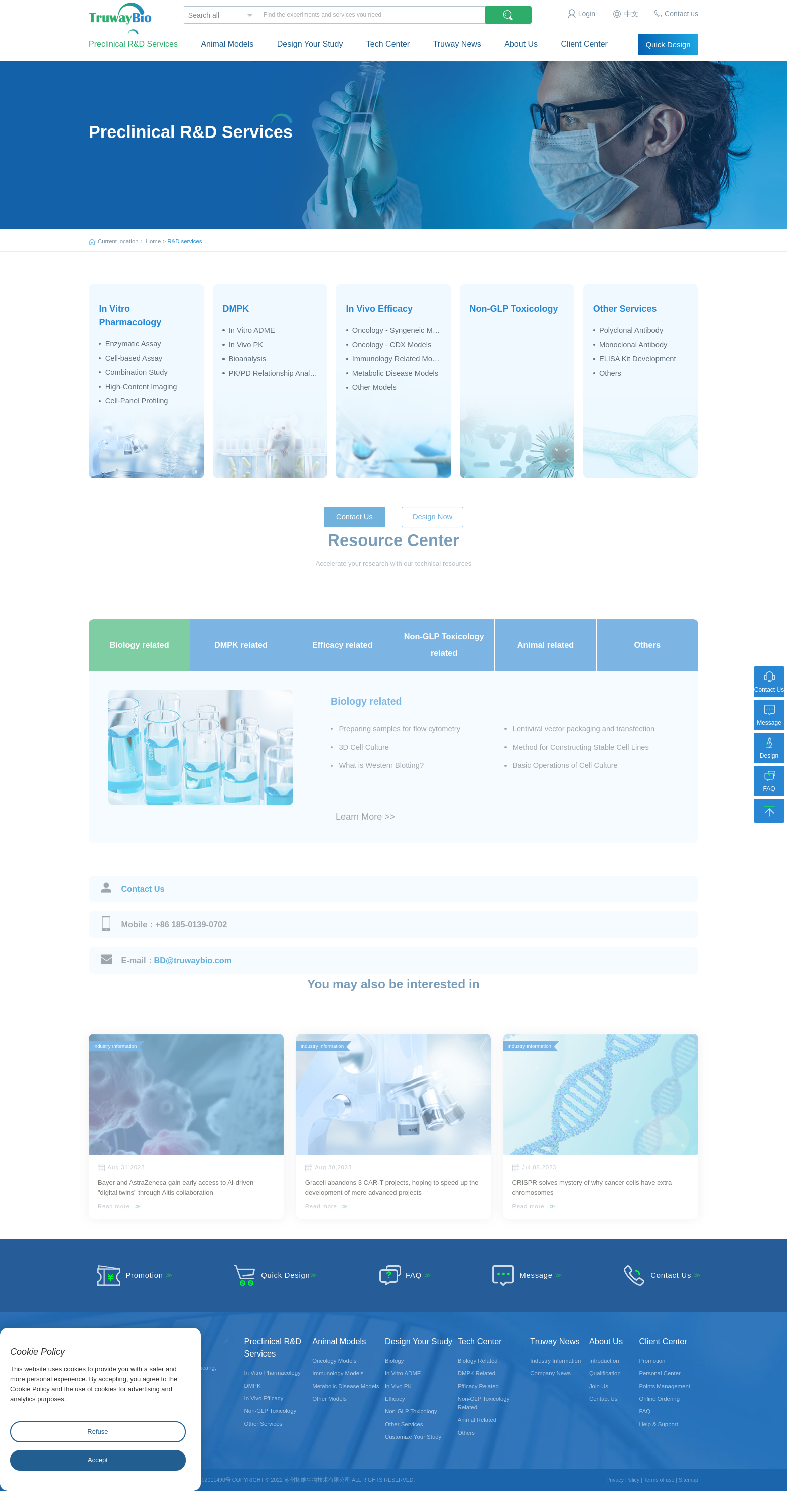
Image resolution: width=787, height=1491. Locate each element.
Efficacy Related (478, 1386)
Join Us (598, 1386)
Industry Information (555, 1361)
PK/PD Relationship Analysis (273, 373)
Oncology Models (334, 1361)
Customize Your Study (413, 1437)
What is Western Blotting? (381, 784)
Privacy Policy (622, 1480)
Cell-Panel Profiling (136, 401)
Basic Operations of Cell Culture (565, 784)
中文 (631, 14)
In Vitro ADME (252, 330)
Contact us (681, 14)
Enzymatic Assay (133, 344)
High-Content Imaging (141, 387)
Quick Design (667, 44)
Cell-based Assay (133, 358)
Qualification (605, 1373)
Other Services (625, 309)
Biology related (366, 719)
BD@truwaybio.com (176, 978)
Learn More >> (365, 835)
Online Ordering (659, 1399)
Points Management (664, 1386)
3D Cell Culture (364, 766)
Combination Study (136, 372)
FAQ (399, 1275)
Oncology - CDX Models (392, 345)
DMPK (235, 309)
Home (153, 241)
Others (610, 373)
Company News (550, 1373)
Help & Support (658, 1424)
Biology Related (478, 1361)
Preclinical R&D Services (133, 44)
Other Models (374, 387)
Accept (98, 1460)
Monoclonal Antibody (633, 345)
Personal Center (660, 1373)
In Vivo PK (246, 345)
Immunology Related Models (396, 359)
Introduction (604, 1361)
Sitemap (688, 1480)
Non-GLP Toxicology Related (484, 1403)
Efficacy (395, 1399)
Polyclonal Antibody (631, 330)
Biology (394, 1361)
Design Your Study (310, 37)
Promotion (129, 1275)
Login (586, 14)
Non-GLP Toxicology (514, 309)
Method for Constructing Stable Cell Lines (581, 766)
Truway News (457, 37)
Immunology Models (337, 1373)
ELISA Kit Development (637, 359)
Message (521, 1275)
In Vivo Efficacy (379, 309)
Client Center (584, 37)
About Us (521, 37)
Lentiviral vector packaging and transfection (584, 747)
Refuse (97, 1431)
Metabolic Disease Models (395, 373)
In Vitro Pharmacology (272, 1373)
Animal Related (477, 1420)
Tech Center (388, 37)
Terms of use (659, 1480)
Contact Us (143, 907)
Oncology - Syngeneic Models (396, 330)
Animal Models (227, 37)
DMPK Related (477, 1373)
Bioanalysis (247, 359)
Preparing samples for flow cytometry (399, 747)
